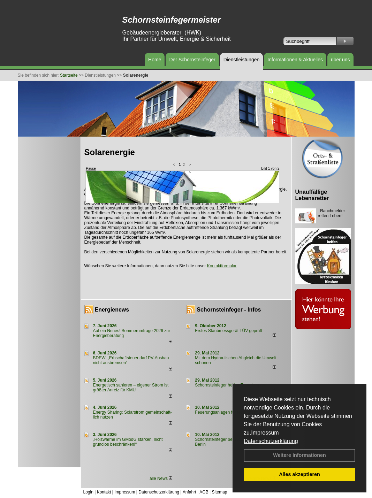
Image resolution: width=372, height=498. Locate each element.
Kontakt (104, 492)
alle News (161, 478)
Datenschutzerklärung (271, 441)
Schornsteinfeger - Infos (229, 310)
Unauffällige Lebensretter (312, 195)
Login (88, 492)
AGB (203, 492)
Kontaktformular (222, 265)
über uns (340, 59)
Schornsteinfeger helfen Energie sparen (231, 385)
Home (154, 59)
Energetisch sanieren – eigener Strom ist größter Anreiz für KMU (131, 387)
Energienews (112, 310)
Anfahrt (189, 492)
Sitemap (219, 492)
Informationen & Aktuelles (295, 59)
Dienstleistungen (241, 59)
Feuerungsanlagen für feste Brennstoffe (231, 412)
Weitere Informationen (299, 455)
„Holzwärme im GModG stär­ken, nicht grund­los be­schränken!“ (128, 442)
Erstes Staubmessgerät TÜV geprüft (228, 330)
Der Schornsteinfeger (192, 59)
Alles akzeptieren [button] (299, 474)
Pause (91, 168)
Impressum (265, 433)
